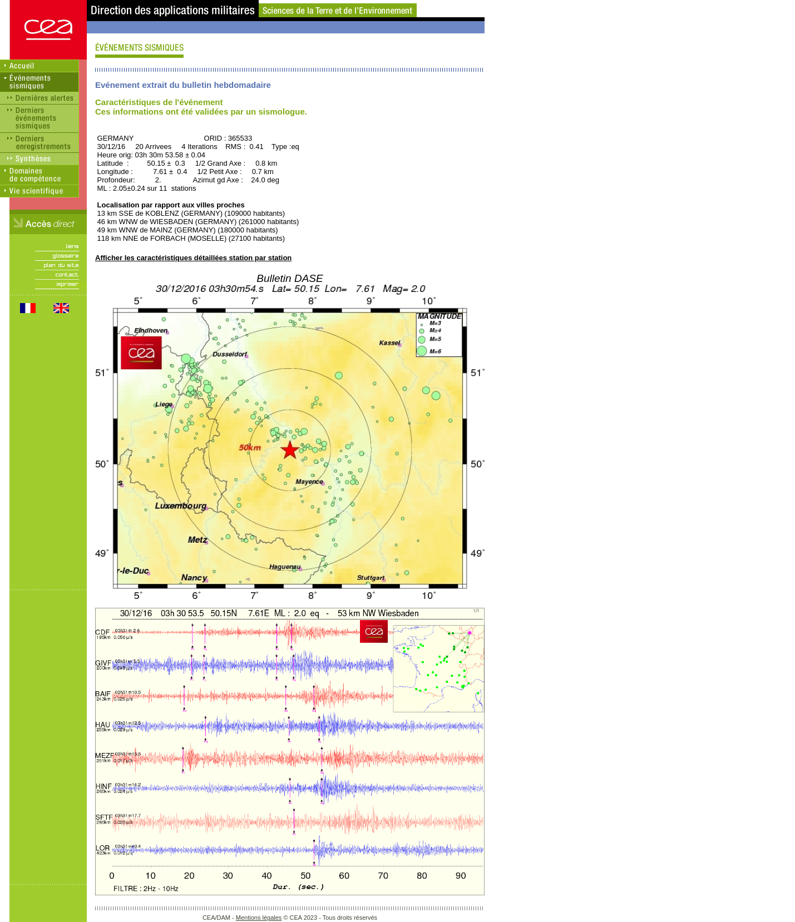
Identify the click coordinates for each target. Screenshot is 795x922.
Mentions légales (259, 917)
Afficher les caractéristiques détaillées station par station (193, 258)
